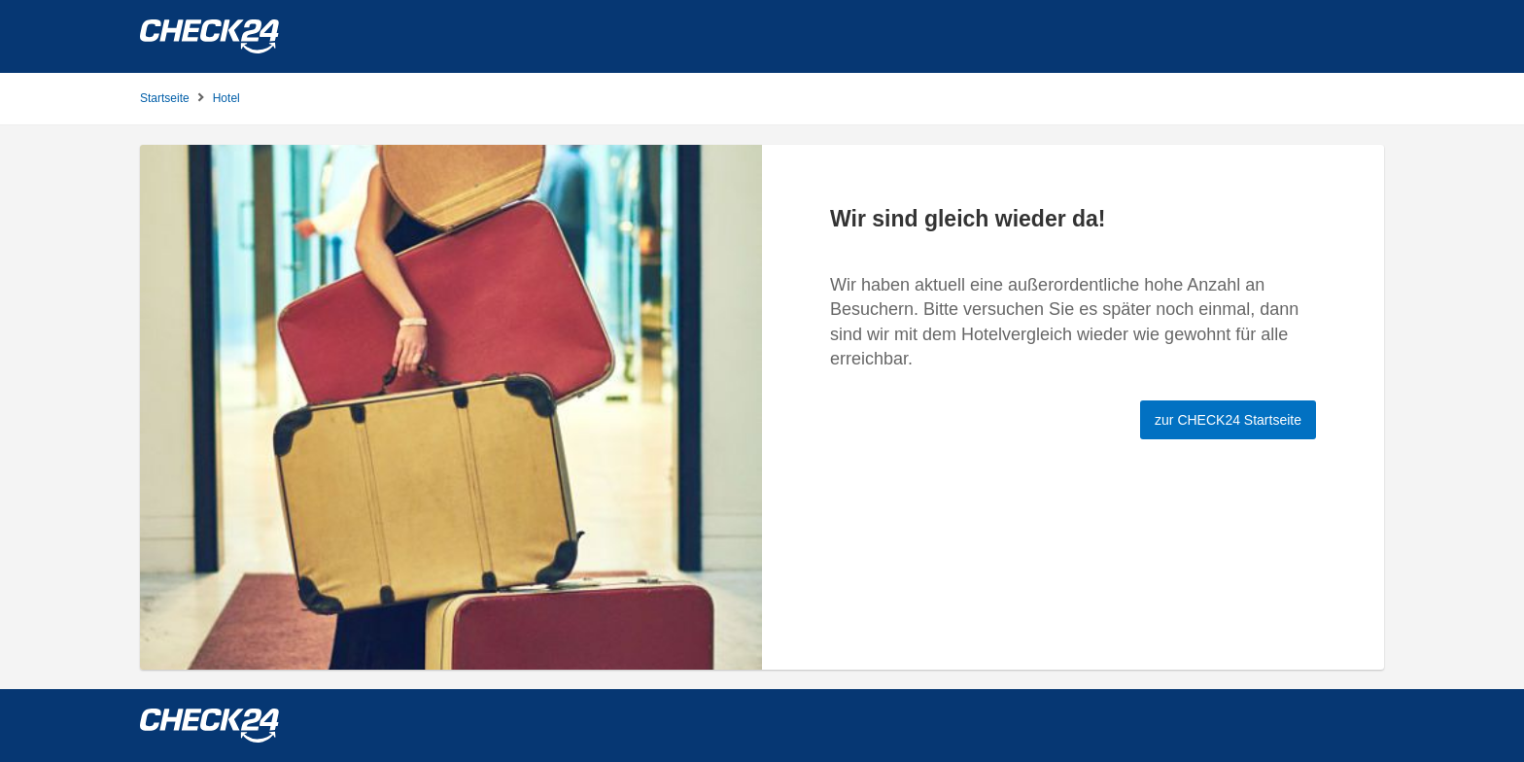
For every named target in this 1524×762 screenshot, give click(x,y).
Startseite (165, 98)
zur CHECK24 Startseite (1228, 420)
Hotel (226, 98)
